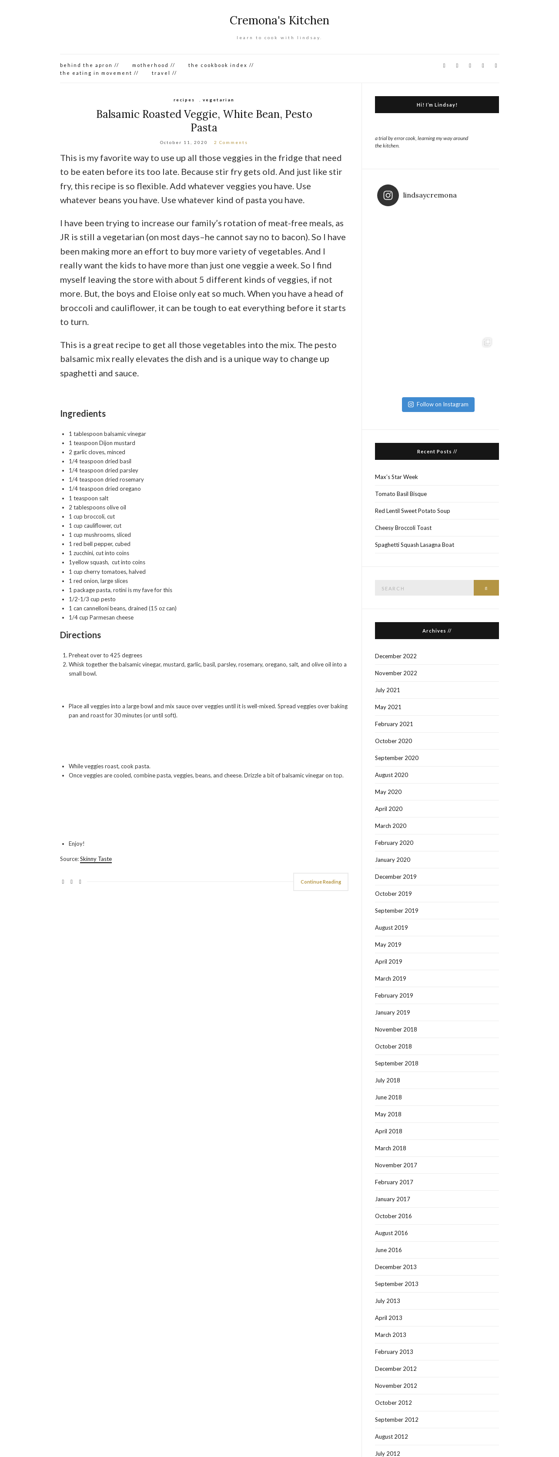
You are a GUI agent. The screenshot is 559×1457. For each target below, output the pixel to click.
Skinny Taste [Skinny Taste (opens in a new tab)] (96, 858)
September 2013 (396, 1283)
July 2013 (387, 1300)
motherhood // (153, 65)
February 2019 (394, 995)
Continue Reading (321, 881)
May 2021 (388, 706)
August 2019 (391, 927)
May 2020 (388, 791)
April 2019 (388, 961)
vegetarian (218, 99)
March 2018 (390, 1148)
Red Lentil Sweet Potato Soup (412, 510)
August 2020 (391, 774)
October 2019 (393, 893)
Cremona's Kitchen (279, 20)
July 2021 (387, 690)
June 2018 (388, 1097)
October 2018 (393, 1046)
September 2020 (396, 757)
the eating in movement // (99, 73)
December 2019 (396, 876)
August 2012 (391, 1436)
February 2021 (394, 723)
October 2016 (393, 1215)
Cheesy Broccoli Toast (403, 527)
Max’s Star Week (396, 476)
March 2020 (390, 825)
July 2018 (387, 1080)
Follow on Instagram (438, 404)
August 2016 (391, 1232)
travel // (164, 73)
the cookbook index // (221, 65)
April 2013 (388, 1317)
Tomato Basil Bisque (401, 493)
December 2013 (396, 1266)
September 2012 (396, 1419)
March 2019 (390, 978)
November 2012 (396, 1385)
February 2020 (394, 842)
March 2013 (390, 1334)
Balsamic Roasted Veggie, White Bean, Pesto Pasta (204, 120)
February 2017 (394, 1182)
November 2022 (396, 673)
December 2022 (396, 656)
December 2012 (396, 1368)
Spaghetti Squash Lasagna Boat (414, 544)
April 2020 (388, 808)
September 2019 (396, 910)
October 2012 (393, 1402)
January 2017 (392, 1199)
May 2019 (388, 944)
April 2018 (388, 1131)
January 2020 (392, 859)
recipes (184, 99)
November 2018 (396, 1029)
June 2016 (388, 1249)
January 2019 (392, 1012)
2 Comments (231, 142)
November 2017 (396, 1165)
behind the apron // (89, 65)
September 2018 (396, 1063)
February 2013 (394, 1351)
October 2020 (393, 740)
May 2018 (388, 1114)
